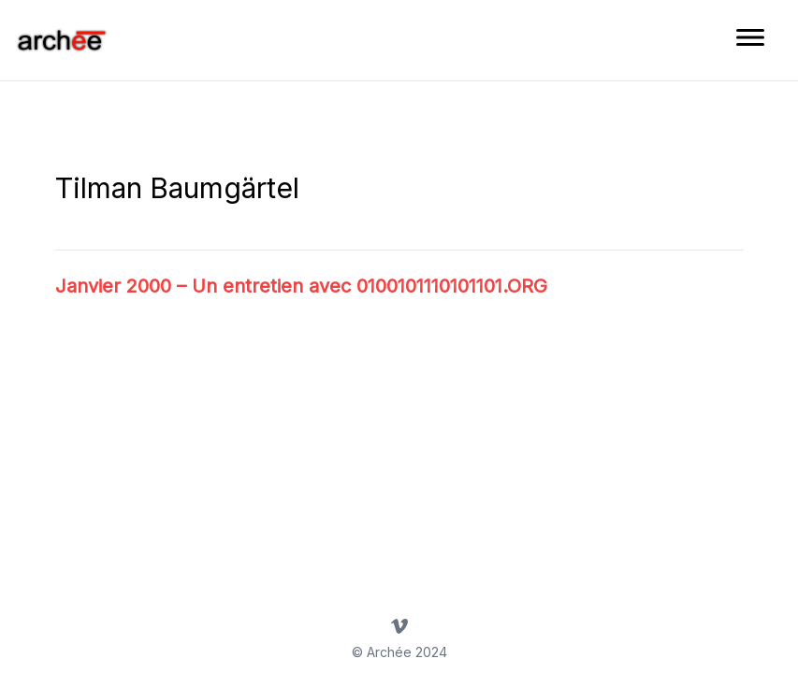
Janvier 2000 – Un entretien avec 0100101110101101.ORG (301, 286)
